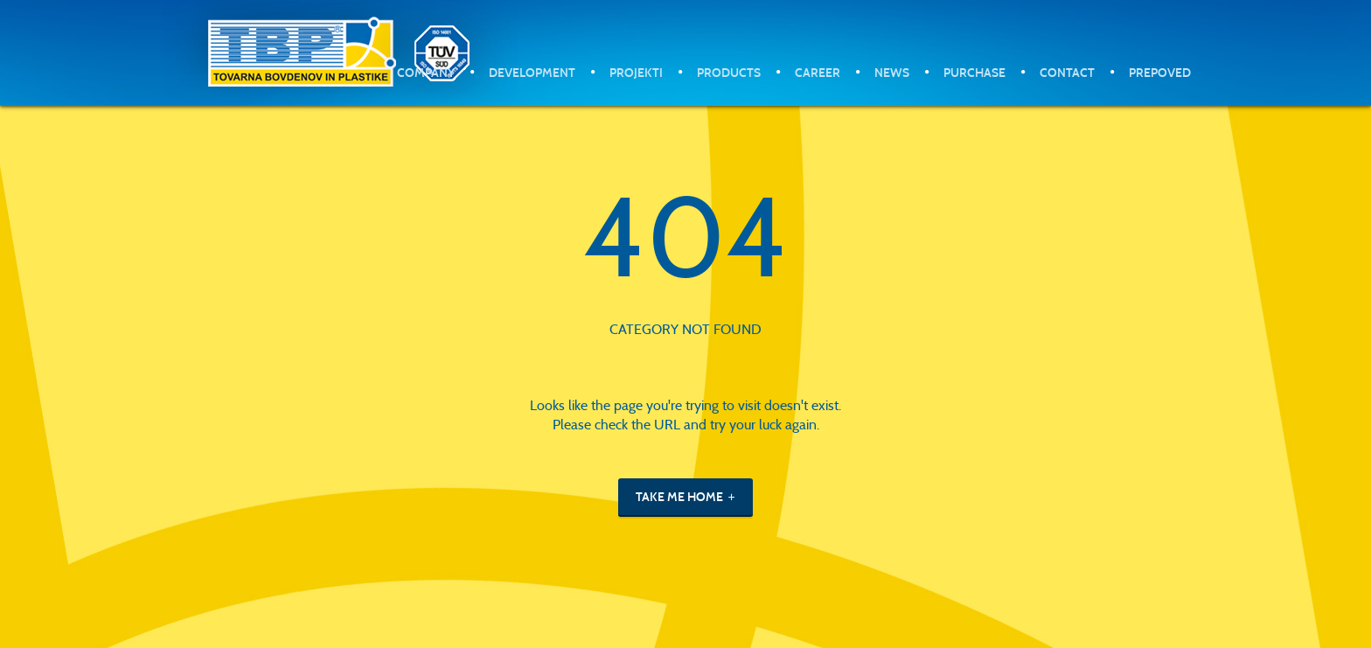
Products (729, 72)
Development (532, 72)
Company (426, 72)
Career (817, 72)
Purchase (974, 72)
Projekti (636, 72)
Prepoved (1160, 72)
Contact (1067, 72)
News (891, 72)
